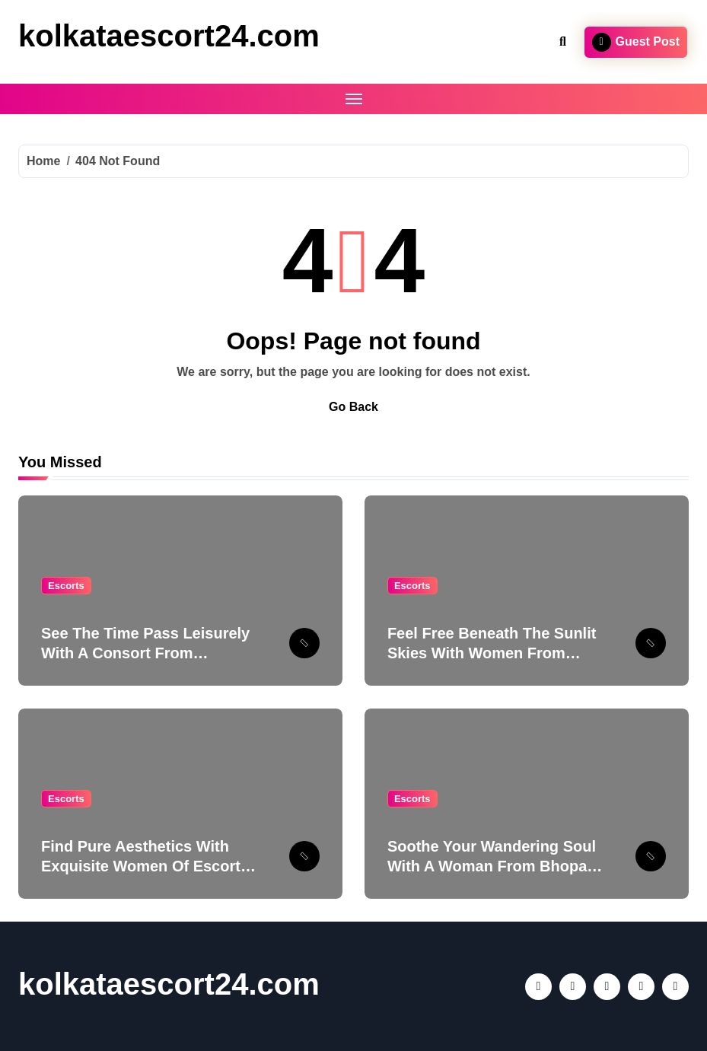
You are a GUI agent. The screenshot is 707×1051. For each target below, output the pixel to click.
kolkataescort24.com (169, 36)
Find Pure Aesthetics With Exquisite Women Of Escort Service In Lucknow (140, 866)
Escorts (66, 585)
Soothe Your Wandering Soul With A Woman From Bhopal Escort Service (491, 866)
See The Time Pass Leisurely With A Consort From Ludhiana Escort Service (145, 653)
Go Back (353, 406)
